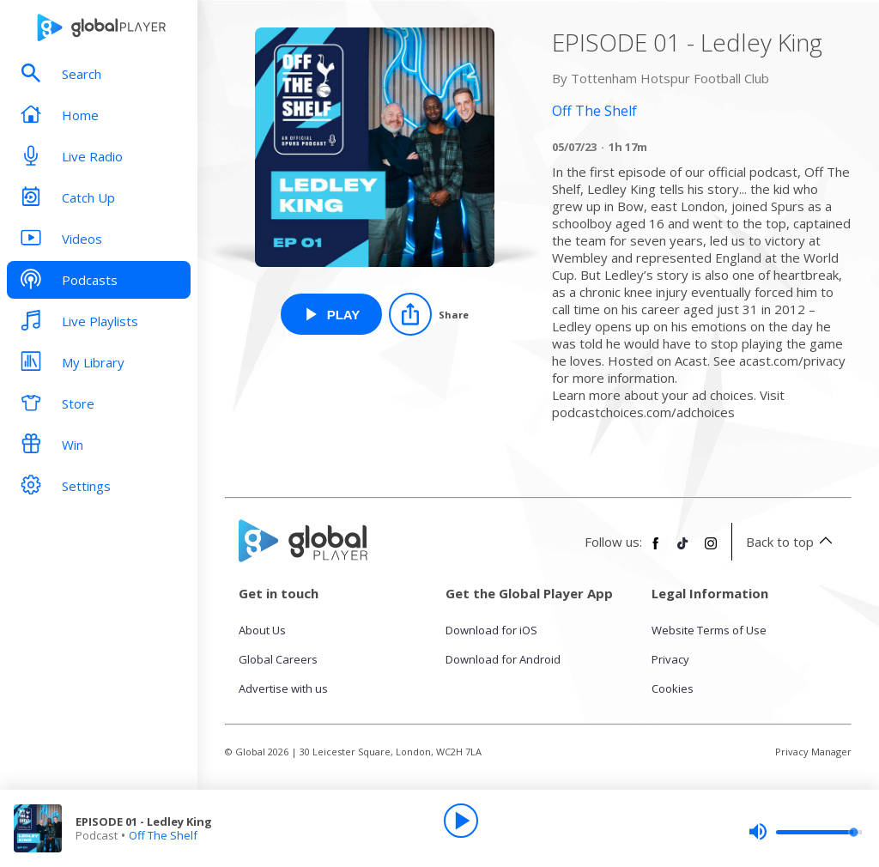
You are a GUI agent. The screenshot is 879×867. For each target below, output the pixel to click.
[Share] (429, 314)
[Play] (461, 820)
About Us (262, 630)
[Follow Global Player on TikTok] (683, 550)
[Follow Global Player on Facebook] (656, 550)
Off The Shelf (163, 835)
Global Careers (278, 659)
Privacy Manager (813, 751)
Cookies (673, 688)
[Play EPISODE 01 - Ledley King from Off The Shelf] (332, 314)
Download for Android (503, 659)
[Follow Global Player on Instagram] (711, 550)
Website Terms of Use (709, 630)
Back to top (792, 541)
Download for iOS (491, 630)
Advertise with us (283, 688)
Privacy (670, 659)
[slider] (805, 832)
